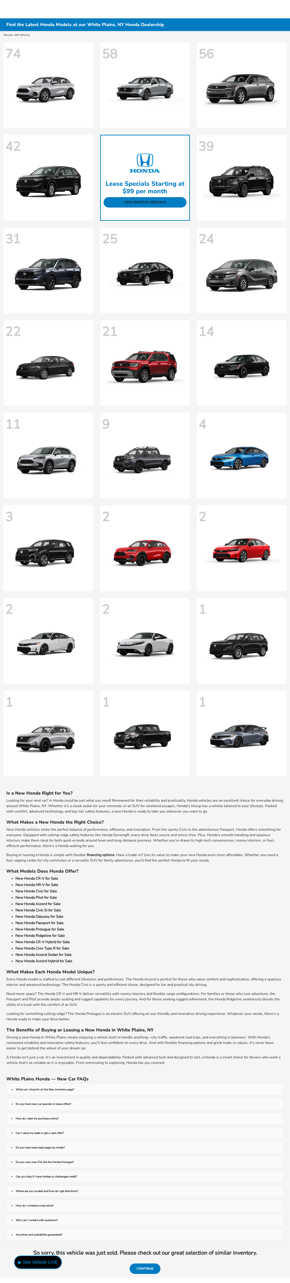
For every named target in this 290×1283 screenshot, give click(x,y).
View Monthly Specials (145, 202)
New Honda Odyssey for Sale (39, 916)
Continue (145, 1268)
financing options (100, 854)
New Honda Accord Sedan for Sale (43, 954)
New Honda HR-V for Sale (36, 884)
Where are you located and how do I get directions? (47, 1191)
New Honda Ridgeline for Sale (40, 935)
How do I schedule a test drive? (34, 1205)
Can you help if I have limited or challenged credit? (46, 1176)
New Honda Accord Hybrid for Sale (43, 961)
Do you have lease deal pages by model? (40, 1147)
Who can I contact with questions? (37, 1220)
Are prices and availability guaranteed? (39, 1234)
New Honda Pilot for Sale (36, 897)
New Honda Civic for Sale (36, 891)
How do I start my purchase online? (37, 1118)
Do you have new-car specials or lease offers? (43, 1104)
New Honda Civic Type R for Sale (42, 948)
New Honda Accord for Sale (37, 903)
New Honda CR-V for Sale (36, 878)
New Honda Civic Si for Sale (38, 910)
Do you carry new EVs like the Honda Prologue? (45, 1162)
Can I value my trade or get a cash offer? (40, 1133)
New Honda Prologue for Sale (39, 929)
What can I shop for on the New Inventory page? (45, 1089)
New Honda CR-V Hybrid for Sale (42, 942)
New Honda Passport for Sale (39, 923)
